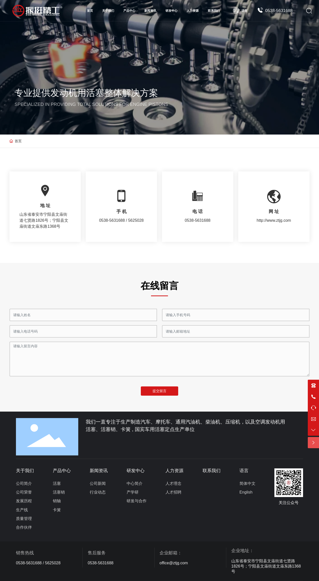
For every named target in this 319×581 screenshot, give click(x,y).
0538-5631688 (279, 10)
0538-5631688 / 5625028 (38, 563)
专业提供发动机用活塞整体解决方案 (86, 93)
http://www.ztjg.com (274, 220)
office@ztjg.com (174, 563)
